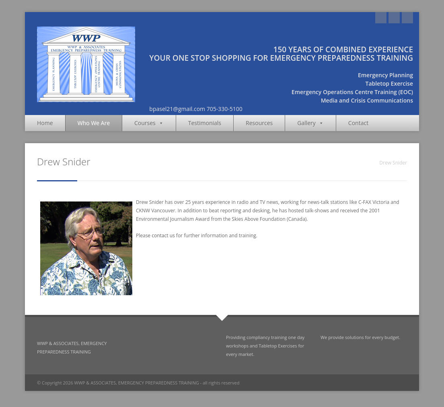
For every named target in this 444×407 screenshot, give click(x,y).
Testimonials (204, 123)
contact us (163, 235)
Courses (149, 123)
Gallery (310, 123)
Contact (358, 123)
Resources (259, 123)
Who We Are (94, 123)
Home (45, 123)
